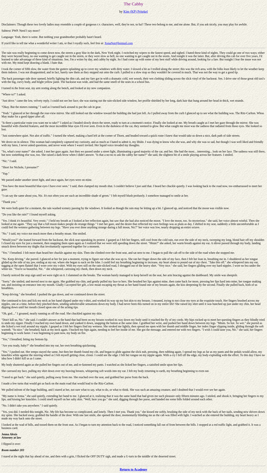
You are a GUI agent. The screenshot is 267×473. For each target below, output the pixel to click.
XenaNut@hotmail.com (119, 43)
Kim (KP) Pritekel (135, 11)
